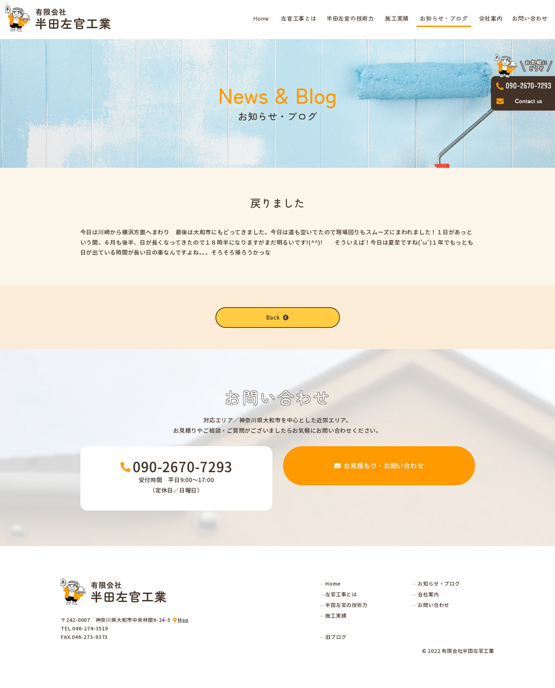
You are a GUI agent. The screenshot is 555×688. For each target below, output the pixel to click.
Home (261, 18)
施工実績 (397, 18)
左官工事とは (299, 18)
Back (277, 317)
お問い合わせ (530, 18)
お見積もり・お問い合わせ (379, 478)
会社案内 (491, 18)
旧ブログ (335, 637)
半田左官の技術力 (350, 18)
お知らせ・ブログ (444, 18)
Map (183, 620)
